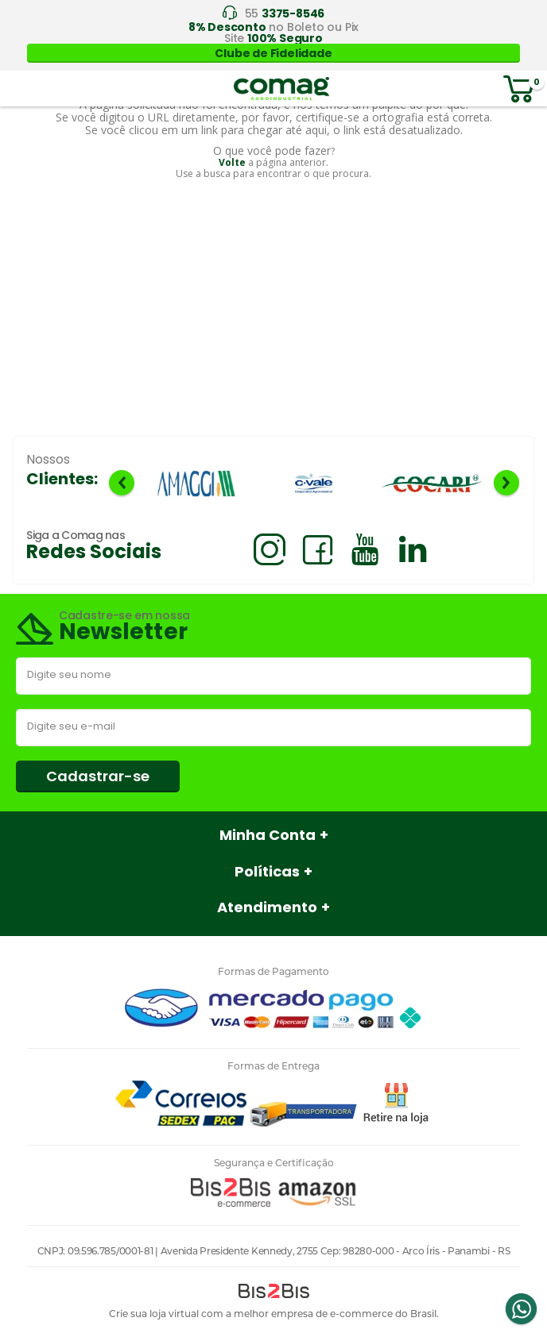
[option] (196, 485)
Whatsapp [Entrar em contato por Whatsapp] (521, 1309)
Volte (232, 162)
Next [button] (506, 482)
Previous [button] (121, 482)
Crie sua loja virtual (154, 1314)
